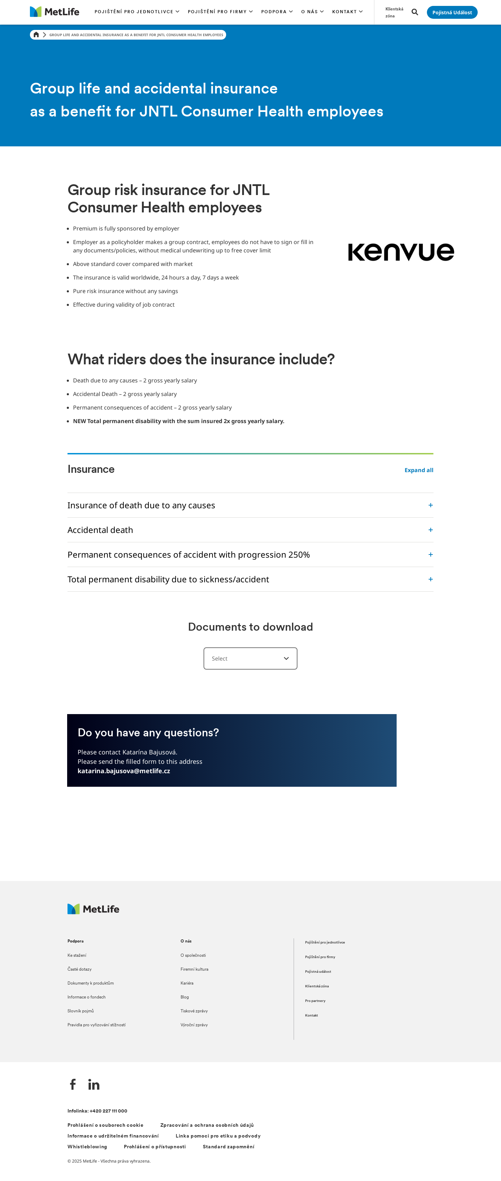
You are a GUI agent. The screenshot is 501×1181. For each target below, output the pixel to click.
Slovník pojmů (80, 1011)
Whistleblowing (87, 1147)
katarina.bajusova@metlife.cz (124, 771)
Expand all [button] (419, 470)
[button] (137, 12)
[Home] (36, 35)
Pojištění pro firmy (320, 957)
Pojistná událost (318, 972)
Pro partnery (315, 1001)
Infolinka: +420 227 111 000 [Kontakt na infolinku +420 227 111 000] (97, 1111)
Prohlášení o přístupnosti (155, 1147)
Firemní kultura (194, 970)
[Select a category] (282, 658)
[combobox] (250, 658)
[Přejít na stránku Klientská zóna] (394, 12)
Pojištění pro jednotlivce (325, 943)
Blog (185, 997)
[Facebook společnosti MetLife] (73, 1085)
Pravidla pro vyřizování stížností (96, 1025)
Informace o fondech (86, 997)
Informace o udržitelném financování (113, 1136)
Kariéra (187, 983)
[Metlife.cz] (93, 912)
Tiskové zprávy (194, 1011)
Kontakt (311, 1016)
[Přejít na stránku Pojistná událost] (452, 12)
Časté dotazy (79, 970)
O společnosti (193, 956)
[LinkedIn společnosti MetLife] (94, 1085)
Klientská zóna (317, 986)
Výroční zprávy (194, 1025)
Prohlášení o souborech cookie (105, 1125)
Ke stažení (76, 956)
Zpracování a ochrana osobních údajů (207, 1125)
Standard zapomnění (229, 1147)
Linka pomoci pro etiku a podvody (218, 1136)
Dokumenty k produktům (90, 983)
